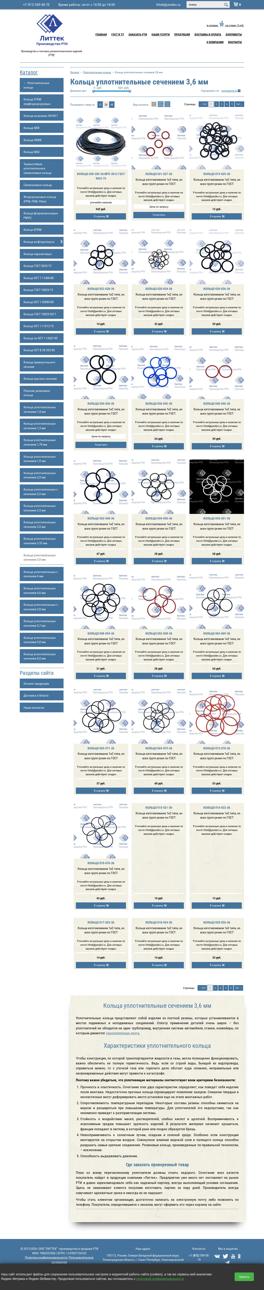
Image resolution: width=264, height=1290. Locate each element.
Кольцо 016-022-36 (216, 807)
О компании (215, 42)
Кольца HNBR (32, 140)
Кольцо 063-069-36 (216, 633)
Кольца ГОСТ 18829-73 (38, 290)
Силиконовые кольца (38, 185)
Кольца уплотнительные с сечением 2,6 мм (41, 491)
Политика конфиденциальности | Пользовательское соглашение (59, 1259)
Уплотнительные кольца (97, 72)
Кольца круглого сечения (40, 378)
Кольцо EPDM (33, 229)
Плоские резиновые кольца (37, 393)
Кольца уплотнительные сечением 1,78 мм (40, 442)
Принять (244, 1277)
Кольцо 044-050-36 (158, 518)
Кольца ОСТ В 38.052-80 (39, 350)
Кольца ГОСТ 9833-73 (37, 266)
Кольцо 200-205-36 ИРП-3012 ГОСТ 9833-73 (101, 176)
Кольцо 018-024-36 (158, 922)
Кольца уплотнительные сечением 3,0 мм (40, 524)
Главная (101, 34)
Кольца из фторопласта (44, 242)
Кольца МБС (32, 152)
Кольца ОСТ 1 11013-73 (39, 326)
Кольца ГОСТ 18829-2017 (40, 314)
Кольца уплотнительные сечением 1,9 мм (40, 458)
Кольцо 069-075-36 (158, 748)
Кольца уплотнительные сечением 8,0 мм (40, 656)
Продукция (182, 34)
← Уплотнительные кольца (36, 85)
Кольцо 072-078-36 (216, 748)
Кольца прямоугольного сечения (39, 364)
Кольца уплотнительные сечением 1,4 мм (40, 409)
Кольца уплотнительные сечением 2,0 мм (40, 475)
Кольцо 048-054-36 (101, 633)
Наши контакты (34, 707)
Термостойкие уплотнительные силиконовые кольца (37, 168)
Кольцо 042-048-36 (101, 518)
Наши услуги (161, 34)
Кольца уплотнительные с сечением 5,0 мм (41, 606)
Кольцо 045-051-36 (216, 518)
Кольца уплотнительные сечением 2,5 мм (40, 508)
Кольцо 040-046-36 (216, 403)
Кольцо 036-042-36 (158, 403)
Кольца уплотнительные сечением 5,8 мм (40, 639)
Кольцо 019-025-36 (216, 174)
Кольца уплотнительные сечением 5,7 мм (40, 623)
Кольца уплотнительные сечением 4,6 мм (40, 590)
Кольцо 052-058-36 (158, 633)
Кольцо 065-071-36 (101, 748)
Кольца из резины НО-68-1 (41, 115)
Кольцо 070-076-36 (101, 863)
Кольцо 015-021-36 (158, 807)
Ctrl (204, 104)
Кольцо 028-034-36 (158, 288)
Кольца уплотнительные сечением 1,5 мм (40, 425)
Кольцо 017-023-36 (101, 922)
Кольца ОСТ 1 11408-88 (39, 278)
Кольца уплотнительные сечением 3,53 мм (40, 540)
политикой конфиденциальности (160, 1279)
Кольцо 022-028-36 (101, 288)
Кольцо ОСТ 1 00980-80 (39, 302)
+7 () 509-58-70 (199, 1257)
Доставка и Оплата (207, 34)
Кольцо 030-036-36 (216, 288)
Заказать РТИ (137, 34)
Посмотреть (159, 214)
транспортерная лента (122, 1032)
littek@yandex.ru (168, 4)
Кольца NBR (31, 128)
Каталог (29, 72)
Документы (234, 34)
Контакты (235, 42)
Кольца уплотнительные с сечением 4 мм (41, 574)
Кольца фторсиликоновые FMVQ (41, 215)
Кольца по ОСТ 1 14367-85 (40, 338)
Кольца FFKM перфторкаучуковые (37, 101)
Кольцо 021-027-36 (158, 174)
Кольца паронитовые (38, 254)
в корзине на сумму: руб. (225, 25)
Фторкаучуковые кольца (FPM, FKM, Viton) (40, 199)
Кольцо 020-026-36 (216, 922)
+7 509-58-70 (36, 4)
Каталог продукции (36, 683)
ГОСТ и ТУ (117, 34)
